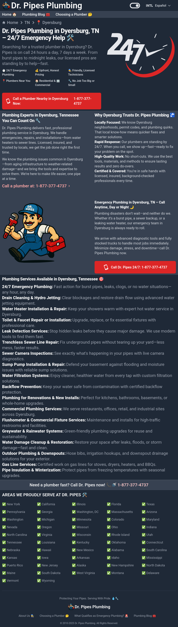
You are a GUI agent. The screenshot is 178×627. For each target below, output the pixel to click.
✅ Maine (8, 573)
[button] (134, 5)
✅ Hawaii (44, 550)
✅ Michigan (46, 519)
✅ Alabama (115, 550)
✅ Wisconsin (81, 535)
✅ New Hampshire (120, 565)
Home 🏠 (9, 14)
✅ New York (11, 504)
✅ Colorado (115, 519)
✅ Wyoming (46, 580)
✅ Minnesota (81, 519)
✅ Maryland (150, 519)
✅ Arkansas (81, 557)
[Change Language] (158, 5)
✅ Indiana (149, 527)
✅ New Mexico (83, 550)
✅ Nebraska (11, 550)
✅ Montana (115, 573)
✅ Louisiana (46, 542)
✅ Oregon (44, 527)
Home (10, 22)
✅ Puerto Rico (12, 565)
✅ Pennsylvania (13, 512)
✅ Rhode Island (118, 535)
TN (27, 22)
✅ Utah (147, 535)
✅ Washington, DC (85, 512)
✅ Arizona (149, 512)
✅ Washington (12, 519)
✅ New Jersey (47, 565)
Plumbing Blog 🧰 (36, 14)
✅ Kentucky (80, 542)
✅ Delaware (150, 573)
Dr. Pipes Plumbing (85, 623)
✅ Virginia (44, 535)
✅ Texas (148, 504)
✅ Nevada (9, 527)
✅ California (46, 504)
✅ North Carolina (14, 535)
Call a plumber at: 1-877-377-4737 (36, 186)
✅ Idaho (113, 557)
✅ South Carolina (154, 550)
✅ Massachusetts (120, 512)
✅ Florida (114, 504)
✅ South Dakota (48, 573)
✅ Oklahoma (116, 542)
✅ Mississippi (152, 557)
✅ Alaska (79, 565)
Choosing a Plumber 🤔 (74, 14)
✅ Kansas (9, 557)
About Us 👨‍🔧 (26, 615)
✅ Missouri (80, 527)
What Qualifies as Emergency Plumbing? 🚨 (101, 615)
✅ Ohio (112, 527)
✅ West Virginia (83, 573)
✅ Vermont (10, 580)
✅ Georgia (44, 512)
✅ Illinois (79, 504)
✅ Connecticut (152, 542)
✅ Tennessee (12, 542)
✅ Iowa (42, 557)
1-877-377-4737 (133, 485)
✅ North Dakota (153, 565)
